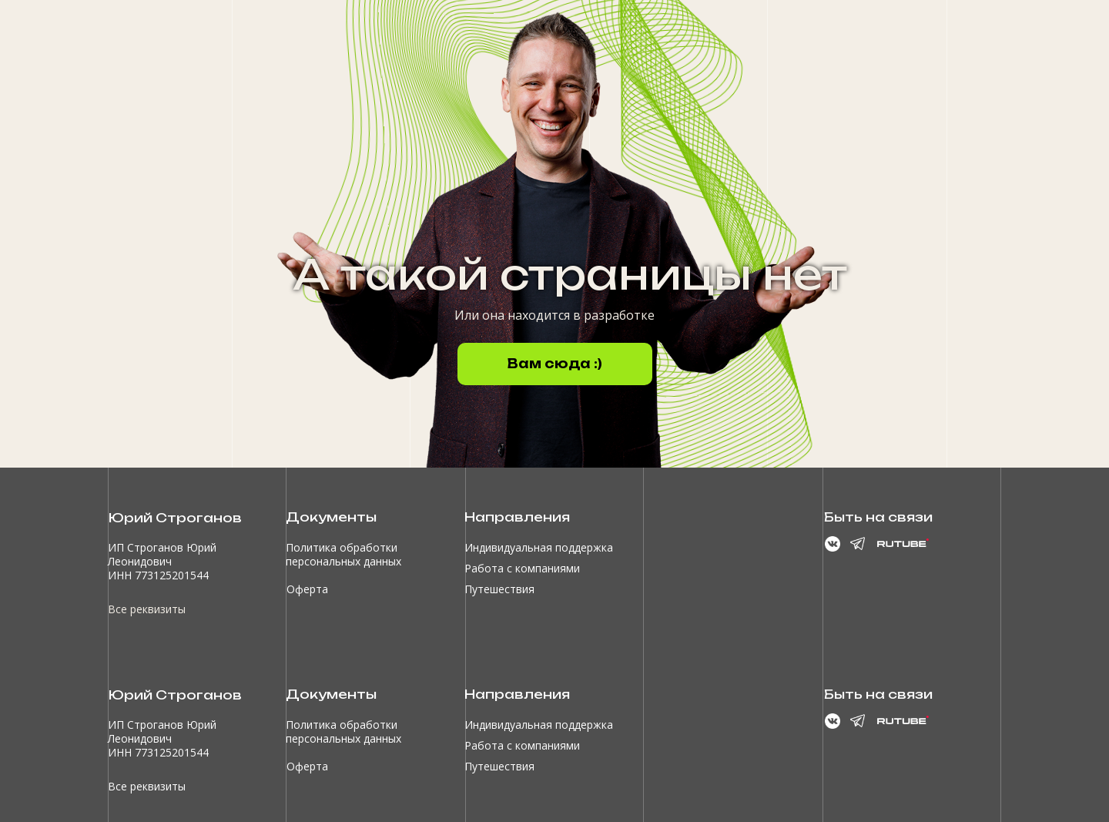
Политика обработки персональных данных (343, 554)
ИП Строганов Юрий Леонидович (162, 554)
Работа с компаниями (522, 568)
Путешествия (499, 589)
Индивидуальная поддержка (538, 547)
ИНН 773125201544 (158, 575)
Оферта (307, 589)
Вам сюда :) (555, 363)
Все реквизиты (147, 609)
